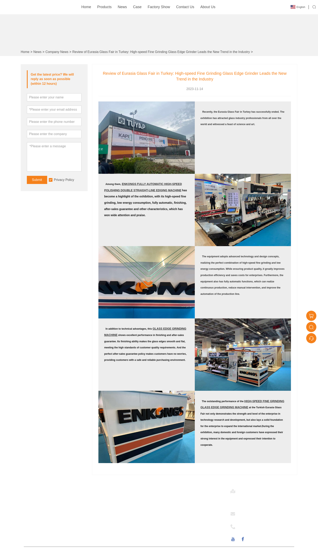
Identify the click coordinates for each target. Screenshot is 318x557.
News (122, 7)
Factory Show (159, 7)
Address (248, 490)
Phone (246, 525)
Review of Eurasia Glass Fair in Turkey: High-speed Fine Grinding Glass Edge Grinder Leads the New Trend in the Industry (161, 52)
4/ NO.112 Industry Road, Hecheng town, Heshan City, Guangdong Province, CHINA (265, 499)
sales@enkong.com (254, 517)
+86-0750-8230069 (253, 530)
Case (137, 7)
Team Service (104, 501)
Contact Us (185, 7)
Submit (37, 180)
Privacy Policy (64, 180)
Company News (56, 52)
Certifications (104, 508)
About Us (207, 7)
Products (104, 7)
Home (86, 7)
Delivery (100, 521)
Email (245, 513)
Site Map (101, 514)
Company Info (172, 501)
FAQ (165, 521)
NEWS (167, 514)
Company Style (173, 508)
